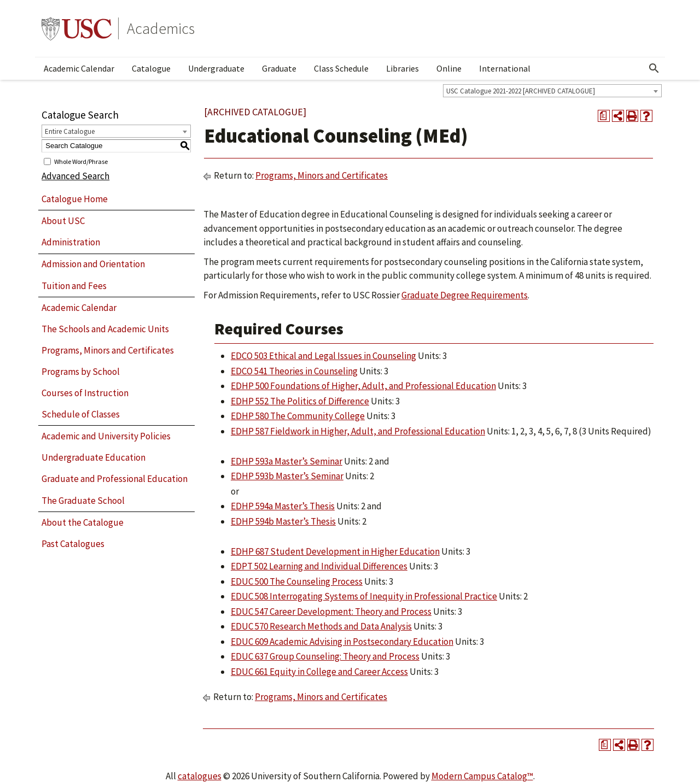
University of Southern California (77, 28)
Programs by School (81, 372)
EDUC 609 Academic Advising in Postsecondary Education (342, 642)
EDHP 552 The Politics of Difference (300, 401)
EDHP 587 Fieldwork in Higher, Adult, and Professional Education (358, 431)
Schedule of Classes (81, 414)
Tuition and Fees (74, 286)
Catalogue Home (75, 199)
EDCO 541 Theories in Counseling (294, 371)
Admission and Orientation (93, 264)
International (504, 68)
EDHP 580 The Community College (298, 416)
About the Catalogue (83, 522)
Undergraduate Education (93, 457)
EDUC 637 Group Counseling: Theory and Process (325, 656)
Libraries (402, 68)
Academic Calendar (79, 68)
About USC (63, 221)
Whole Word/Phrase (81, 161)
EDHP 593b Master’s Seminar (287, 476)
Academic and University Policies (106, 436)
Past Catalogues (73, 544)
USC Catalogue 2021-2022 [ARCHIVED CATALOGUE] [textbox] (520, 91)
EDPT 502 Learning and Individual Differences (319, 566)
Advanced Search (75, 176)
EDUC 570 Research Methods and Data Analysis (321, 626)
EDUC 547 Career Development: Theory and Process (331, 611)
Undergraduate (216, 68)
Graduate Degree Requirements (464, 295)
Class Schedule (341, 68)
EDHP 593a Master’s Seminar (286, 461)
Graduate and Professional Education (115, 479)
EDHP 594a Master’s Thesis (283, 506)
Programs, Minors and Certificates (108, 350)
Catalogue (151, 68)
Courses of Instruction (85, 393)
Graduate (279, 68)
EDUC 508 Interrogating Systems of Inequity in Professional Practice (364, 596)
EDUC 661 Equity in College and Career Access (319, 672)
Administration (71, 242)
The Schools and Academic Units (105, 329)
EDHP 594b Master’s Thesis (283, 521)
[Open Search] (654, 68)
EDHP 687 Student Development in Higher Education (335, 551)
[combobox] (552, 90)
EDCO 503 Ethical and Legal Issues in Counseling (323, 356)
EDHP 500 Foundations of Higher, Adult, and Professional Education (363, 386)
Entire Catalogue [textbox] (70, 131)
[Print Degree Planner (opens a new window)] (604, 116)
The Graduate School (83, 501)
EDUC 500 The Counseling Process (297, 581)
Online (449, 68)
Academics (161, 28)
